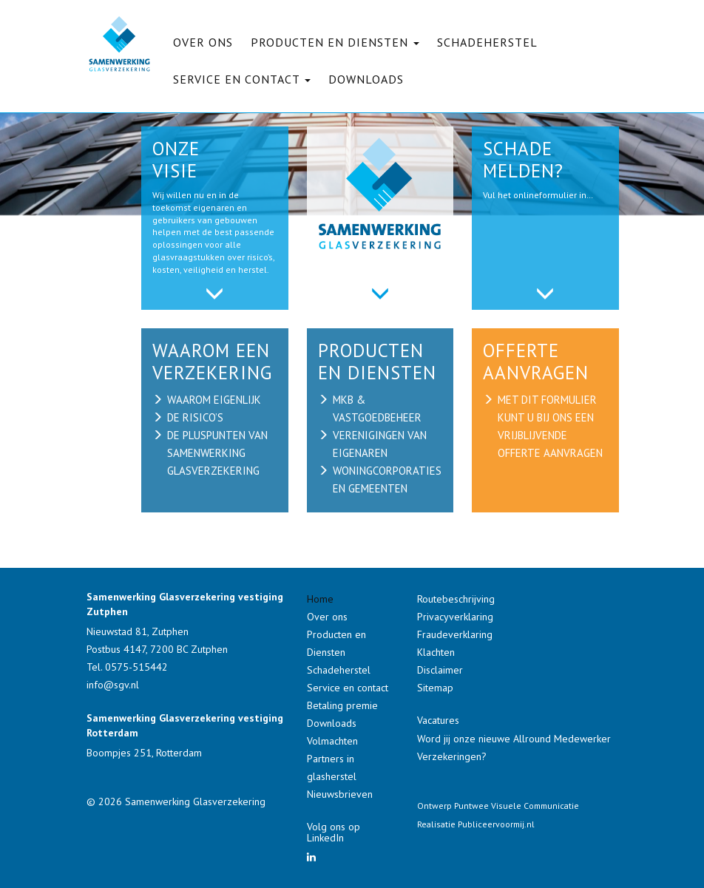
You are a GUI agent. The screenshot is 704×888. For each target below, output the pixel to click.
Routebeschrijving (456, 599)
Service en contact (347, 687)
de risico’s (195, 417)
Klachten (436, 652)
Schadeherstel (487, 42)
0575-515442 (136, 667)
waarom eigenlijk (214, 400)
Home (320, 599)
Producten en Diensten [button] (335, 42)
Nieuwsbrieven (340, 794)
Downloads (366, 79)
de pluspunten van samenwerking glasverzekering (217, 453)
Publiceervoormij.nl (496, 824)
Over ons (203, 42)
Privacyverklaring (455, 616)
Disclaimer (440, 670)
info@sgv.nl (113, 684)
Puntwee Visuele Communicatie (516, 805)
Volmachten (332, 741)
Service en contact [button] (242, 79)
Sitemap (435, 687)
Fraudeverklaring (455, 634)
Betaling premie (342, 705)
